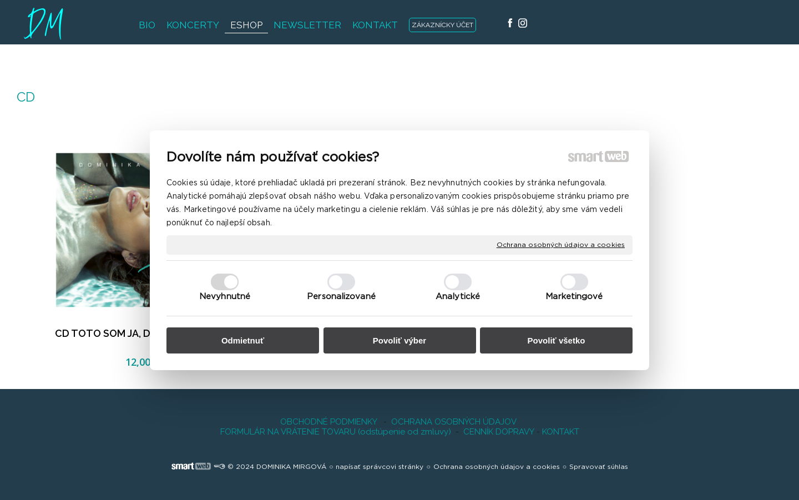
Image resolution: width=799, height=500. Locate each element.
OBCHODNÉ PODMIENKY (328, 422)
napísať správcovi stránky (379, 466)
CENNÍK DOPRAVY (498, 432)
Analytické (458, 296)
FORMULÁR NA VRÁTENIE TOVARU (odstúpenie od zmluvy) (335, 432)
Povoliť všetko (556, 340)
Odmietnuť (242, 340)
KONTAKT (559, 432)
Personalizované (341, 296)
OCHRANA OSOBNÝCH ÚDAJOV (454, 422)
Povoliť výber (399, 340)
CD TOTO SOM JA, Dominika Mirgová (142, 333)
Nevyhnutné (224, 296)
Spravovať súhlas (598, 466)
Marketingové (574, 296)
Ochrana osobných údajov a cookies (561, 244)
